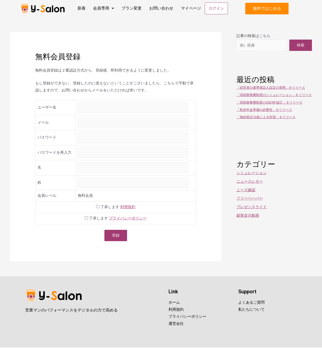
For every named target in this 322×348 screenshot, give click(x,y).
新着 (81, 8)
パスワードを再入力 (54, 153)
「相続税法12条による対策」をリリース (266, 117)
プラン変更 (131, 8)
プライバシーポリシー (128, 218)
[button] (267, 9)
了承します (115, 207)
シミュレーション (251, 173)
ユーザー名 (46, 108)
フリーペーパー (249, 199)
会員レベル (46, 196)
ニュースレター (249, 182)
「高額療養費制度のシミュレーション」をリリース (274, 95)
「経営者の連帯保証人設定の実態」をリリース (270, 88)
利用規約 (127, 207)
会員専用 (103, 8)
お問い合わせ (161, 8)
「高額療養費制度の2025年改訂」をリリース (269, 103)
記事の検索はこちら (253, 36)
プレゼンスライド (251, 207)
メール (43, 123)
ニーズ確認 (245, 190)
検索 (300, 45)
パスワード (46, 138)
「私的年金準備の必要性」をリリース (264, 110)
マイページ (190, 8)
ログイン (216, 8)
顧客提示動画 (247, 216)
